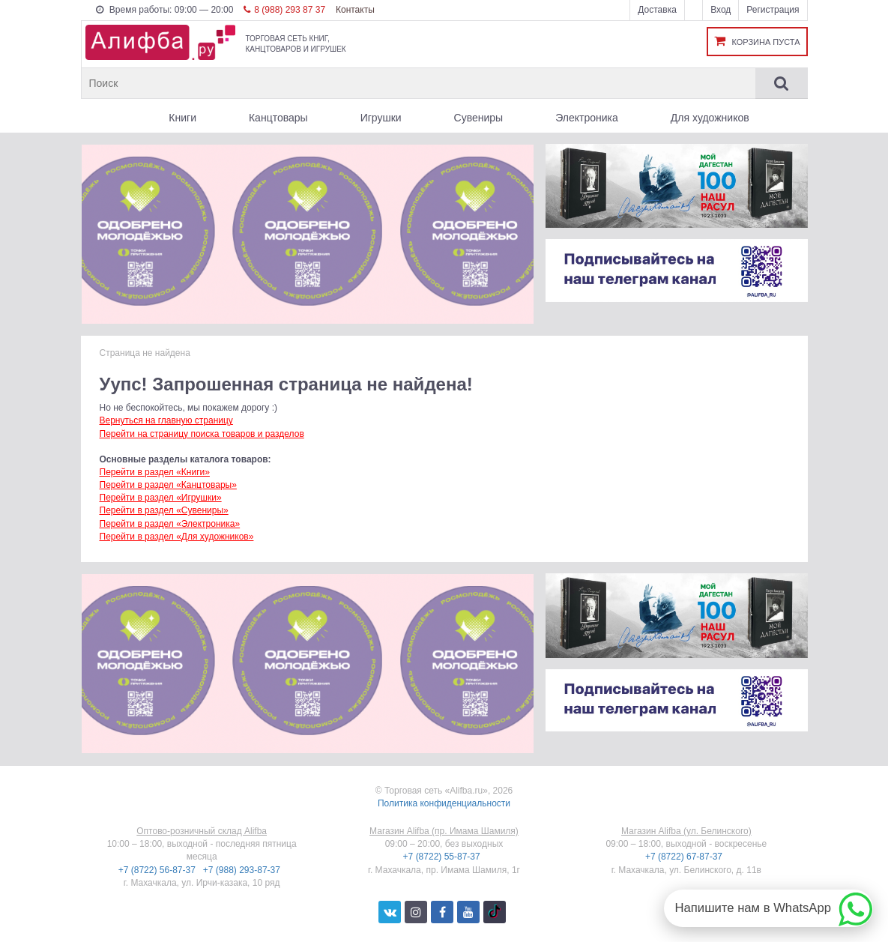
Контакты (355, 9)
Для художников (710, 118)
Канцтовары (278, 118)
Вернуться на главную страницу (166, 420)
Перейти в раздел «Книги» (155, 472)
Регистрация (772, 9)
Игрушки (381, 118)
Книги (182, 118)
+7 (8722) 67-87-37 (685, 856)
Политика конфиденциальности (444, 803)
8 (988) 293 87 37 (284, 9)
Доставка (657, 9)
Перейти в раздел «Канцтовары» (168, 485)
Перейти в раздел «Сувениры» (164, 510)
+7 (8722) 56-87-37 (158, 870)
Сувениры (479, 118)
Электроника (586, 118)
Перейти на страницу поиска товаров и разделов (202, 434)
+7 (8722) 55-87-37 (443, 856)
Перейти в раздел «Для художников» (177, 536)
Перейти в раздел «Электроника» (170, 524)
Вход (720, 9)
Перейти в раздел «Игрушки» (161, 497)
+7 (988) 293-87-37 (243, 870)
